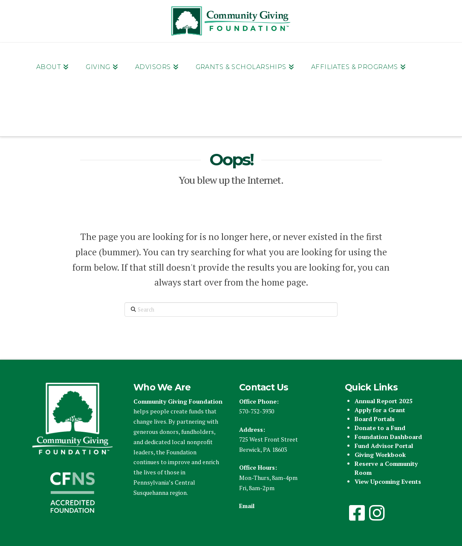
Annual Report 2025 (384, 401)
